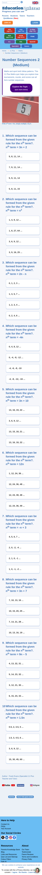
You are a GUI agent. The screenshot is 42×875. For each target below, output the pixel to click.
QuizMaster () (10, 18)
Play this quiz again (25, 797)
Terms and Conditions (30, 857)
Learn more (32, 872)
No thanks (23, 872)
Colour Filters (6, 859)
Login (35, 23)
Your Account (6, 828)
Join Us (7, 23)
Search (22, 2)
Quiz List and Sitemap (9, 857)
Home (4, 51)
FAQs (3, 826)
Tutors (22, 16)
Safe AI (3, 862)
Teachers (30, 16)
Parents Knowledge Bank (10, 849)
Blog (2, 852)
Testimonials (26, 852)
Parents (5, 16)
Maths (20, 51)
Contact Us (5, 824)
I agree (14, 872)
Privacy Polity (27, 859)
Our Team (25, 849)
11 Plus (12, 51)
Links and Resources (9, 854)
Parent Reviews (28, 854)
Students (14, 16)
